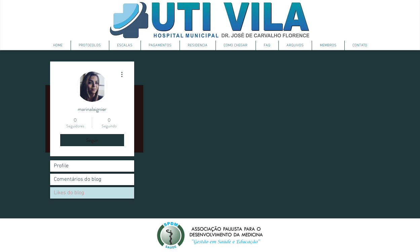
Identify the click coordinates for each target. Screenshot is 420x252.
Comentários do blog (77, 179)
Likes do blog (69, 193)
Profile (61, 166)
